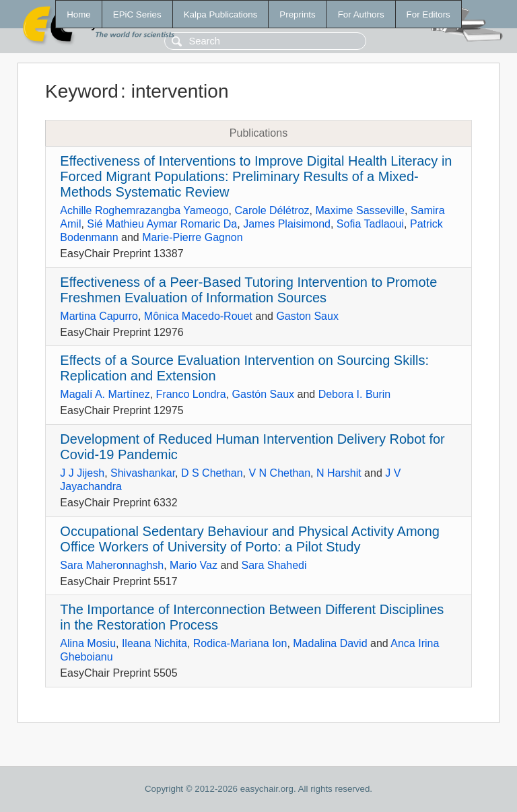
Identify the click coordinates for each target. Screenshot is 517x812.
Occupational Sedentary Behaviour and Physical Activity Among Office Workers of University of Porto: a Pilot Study (250, 539)
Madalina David (330, 643)
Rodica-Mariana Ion (240, 643)
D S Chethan (212, 473)
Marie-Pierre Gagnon (192, 237)
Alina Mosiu (88, 643)
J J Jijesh (82, 473)
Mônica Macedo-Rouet (198, 316)
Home (79, 14)
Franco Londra (191, 394)
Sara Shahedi (274, 565)
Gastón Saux (263, 394)
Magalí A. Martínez (104, 394)
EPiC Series (137, 14)
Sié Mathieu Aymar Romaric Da (162, 224)
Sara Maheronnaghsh (112, 565)
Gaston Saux (307, 316)
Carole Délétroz (271, 210)
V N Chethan (279, 473)
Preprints (297, 14)
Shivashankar (142, 473)
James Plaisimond (287, 224)
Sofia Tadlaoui (370, 224)
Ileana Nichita (154, 643)
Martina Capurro (99, 316)
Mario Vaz (193, 565)
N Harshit (338, 473)
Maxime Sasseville (360, 210)
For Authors (361, 14)
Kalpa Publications (221, 14)
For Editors (428, 14)
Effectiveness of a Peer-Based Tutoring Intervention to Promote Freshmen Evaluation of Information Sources (248, 290)
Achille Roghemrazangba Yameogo (144, 210)
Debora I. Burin (354, 394)
